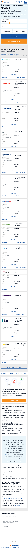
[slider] (9, 23)
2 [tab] (12, 541)
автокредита (18, 505)
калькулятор (5, 493)
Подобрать (14, 36)
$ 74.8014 (20, 1)
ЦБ (17, 1)
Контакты (13, 547)
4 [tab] (15, 541)
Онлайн (11, 373)
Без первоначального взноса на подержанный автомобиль (10, 521)
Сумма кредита (5, 19)
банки (5, 455)
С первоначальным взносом (9, 519)
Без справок (6, 31)
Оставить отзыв (14, 400)
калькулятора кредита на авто (8, 14)
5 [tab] (17, 541)
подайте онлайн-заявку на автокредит (12, 498)
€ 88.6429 (20, 3)
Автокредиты (4, 373)
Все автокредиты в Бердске (14, 367)
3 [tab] (14, 541)
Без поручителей (20, 31)
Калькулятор (19, 373)
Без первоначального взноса (9, 516)
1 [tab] (11, 541)
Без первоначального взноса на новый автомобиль (11, 525)
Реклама (7, 547)
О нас (2, 547)
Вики (18, 547)
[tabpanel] (13, 520)
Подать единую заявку (14, 41)
